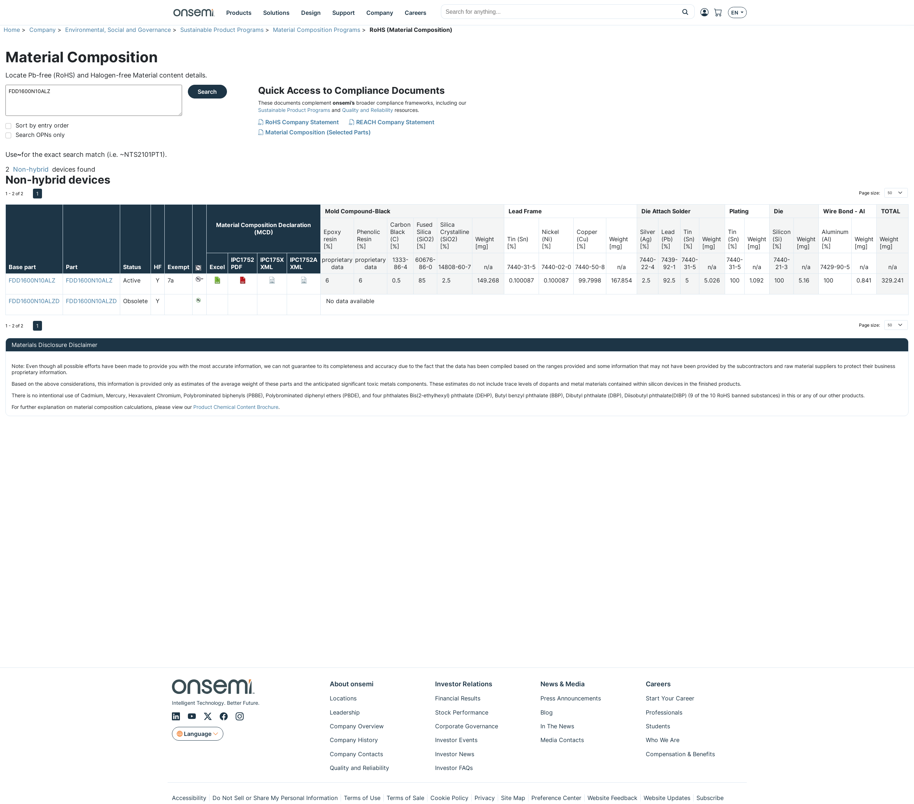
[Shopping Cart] (721, 12)
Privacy (485, 797)
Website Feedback (612, 797)
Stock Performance (461, 712)
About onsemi (352, 684)
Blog (546, 712)
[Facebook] (225, 716)
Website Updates (667, 797)
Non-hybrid (31, 169)
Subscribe (710, 797)
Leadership (345, 712)
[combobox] (558, 12)
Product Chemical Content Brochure (235, 407)
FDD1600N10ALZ (93, 100)
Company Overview (357, 726)
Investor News (454, 754)
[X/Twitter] (209, 716)
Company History (354, 740)
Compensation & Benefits (680, 754)
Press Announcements (570, 698)
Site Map (513, 797)
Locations (343, 698)
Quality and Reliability (367, 110)
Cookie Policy (449, 797)
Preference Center (556, 797)
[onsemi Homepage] (194, 12)
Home (12, 29)
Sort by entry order (42, 125)
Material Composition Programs (316, 29)
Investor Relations (463, 684)
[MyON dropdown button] (706, 12)
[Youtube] (193, 716)
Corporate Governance (466, 726)
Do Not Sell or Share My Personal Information (275, 797)
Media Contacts (562, 740)
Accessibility (189, 797)
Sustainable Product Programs (222, 29)
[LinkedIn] (177, 716)
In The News (557, 726)
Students (658, 726)
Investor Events (456, 740)
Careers (658, 684)
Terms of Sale (405, 797)
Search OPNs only (40, 134)
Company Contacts (356, 754)
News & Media (562, 684)
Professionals (664, 712)
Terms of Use (362, 797)
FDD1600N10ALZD (34, 301)
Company (42, 29)
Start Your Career (670, 698)
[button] (685, 11)
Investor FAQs (454, 767)
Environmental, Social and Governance (118, 29)
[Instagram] (240, 716)
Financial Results (457, 698)
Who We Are (662, 740)
